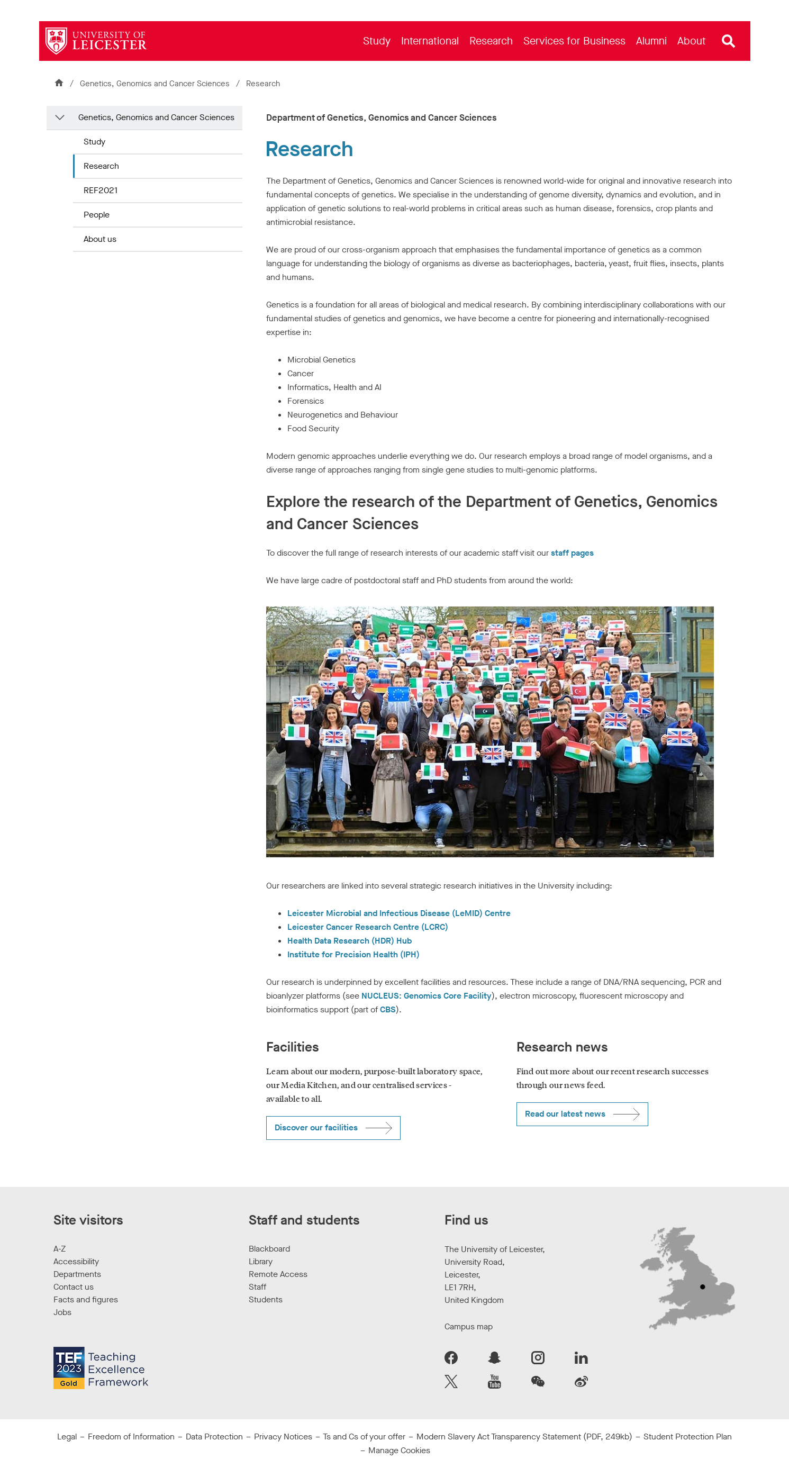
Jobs (62, 1312)
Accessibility (76, 1261)
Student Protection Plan (687, 1436)
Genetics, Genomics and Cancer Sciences (156, 83)
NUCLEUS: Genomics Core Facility (426, 995)
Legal (67, 1436)
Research (101, 165)
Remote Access (278, 1274)
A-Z (59, 1248)
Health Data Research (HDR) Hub (349, 940)
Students (266, 1299)
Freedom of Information (131, 1436)
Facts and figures (85, 1299)
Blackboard (269, 1248)
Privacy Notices (283, 1436)
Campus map (469, 1326)
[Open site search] (729, 41)
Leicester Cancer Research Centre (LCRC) (367, 926)
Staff (257, 1286)
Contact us (73, 1286)
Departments (77, 1274)
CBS (388, 1009)
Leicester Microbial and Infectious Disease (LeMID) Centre (399, 913)
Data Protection (214, 1436)
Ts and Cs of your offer (364, 1436)
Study (94, 141)
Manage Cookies (399, 1450)
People (97, 214)
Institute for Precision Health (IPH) (353, 954)
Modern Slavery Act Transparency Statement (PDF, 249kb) (524, 1436)
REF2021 (100, 190)
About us (100, 238)
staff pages (572, 552)
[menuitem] (377, 41)
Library (261, 1261)
